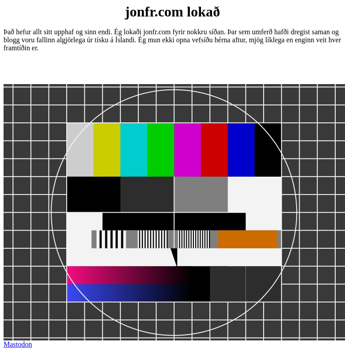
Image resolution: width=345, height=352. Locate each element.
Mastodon (18, 344)
